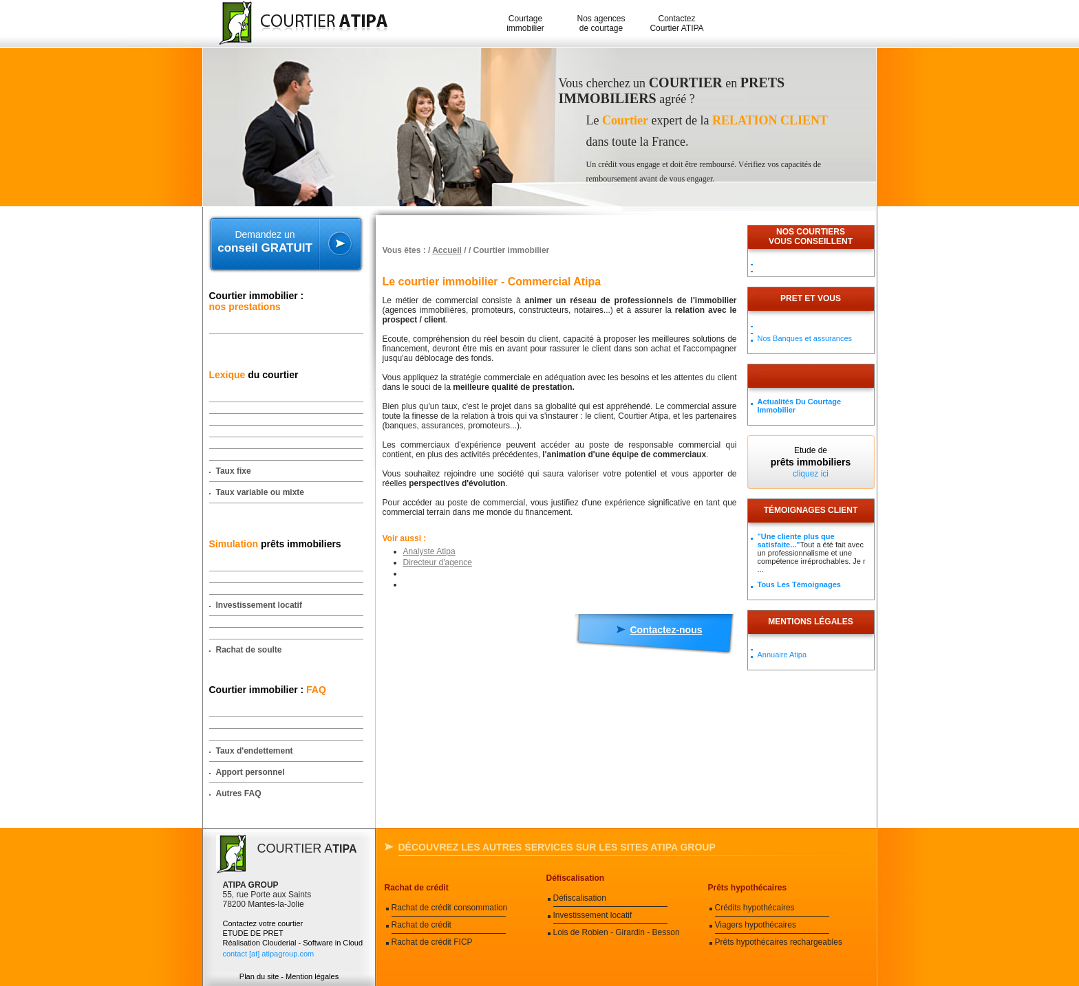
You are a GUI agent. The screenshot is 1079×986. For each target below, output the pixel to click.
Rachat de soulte (249, 650)
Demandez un (265, 242)
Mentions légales (810, 621)
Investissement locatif (259, 605)
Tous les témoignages (799, 584)
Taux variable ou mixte (260, 492)
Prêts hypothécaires (747, 887)
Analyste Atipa (429, 551)
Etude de (811, 462)
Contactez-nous (666, 629)
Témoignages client (811, 510)
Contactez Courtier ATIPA (676, 23)
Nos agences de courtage (601, 23)
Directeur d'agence (437, 562)
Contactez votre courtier (263, 923)
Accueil (447, 250)
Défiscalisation (575, 878)
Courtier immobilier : (256, 301)
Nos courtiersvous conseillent (811, 236)
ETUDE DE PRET (253, 933)
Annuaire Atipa (782, 654)
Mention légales (312, 976)
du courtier (254, 374)
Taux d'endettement (254, 751)
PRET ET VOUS (810, 298)
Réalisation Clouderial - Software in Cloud (293, 943)
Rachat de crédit (417, 887)
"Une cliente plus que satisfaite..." (796, 540)
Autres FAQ (238, 793)
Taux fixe (233, 471)
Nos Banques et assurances (805, 338)
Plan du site (259, 976)
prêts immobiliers (275, 543)
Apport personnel (250, 772)
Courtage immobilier (525, 23)
